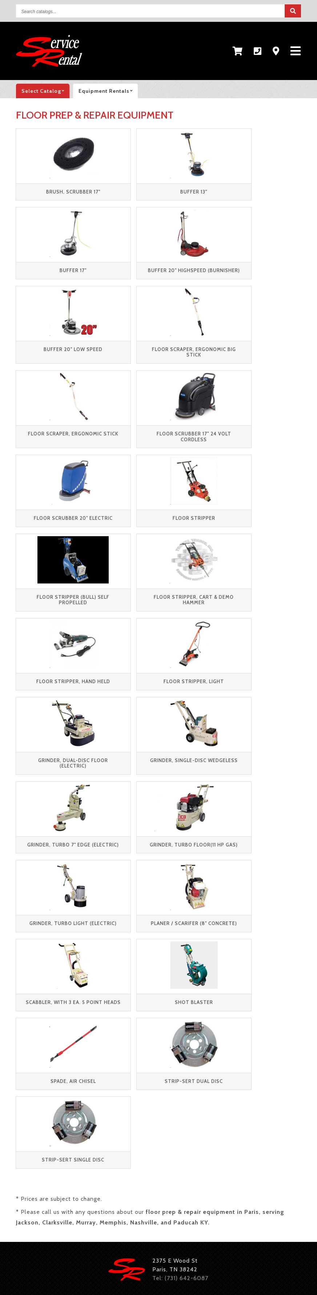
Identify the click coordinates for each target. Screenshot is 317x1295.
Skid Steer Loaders (139, 1176)
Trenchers (242, 1176)
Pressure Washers (41, 1202)
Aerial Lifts (31, 1163)
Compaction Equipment (95, 1163)
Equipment (31, 1014)
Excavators (231, 1163)
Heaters (170, 1189)
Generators (129, 1189)
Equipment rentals (108, 91)
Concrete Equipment (172, 1163)
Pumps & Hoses (103, 1202)
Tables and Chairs (86, 1215)
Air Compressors (75, 1189)
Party (23, 1029)
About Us (91, 1029)
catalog (45, 91)
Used (23, 1058)
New (22, 1072)
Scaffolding (197, 1176)
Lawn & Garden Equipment (234, 1189)
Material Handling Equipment (57, 1176)
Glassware (96, 1228)
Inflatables (31, 1215)
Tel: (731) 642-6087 (180, 979)
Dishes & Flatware (42, 1228)
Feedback (91, 1058)
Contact (89, 1043)
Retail (24, 1043)
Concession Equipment (158, 1215)
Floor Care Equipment (170, 1202)
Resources (92, 1014)
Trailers (26, 1189)
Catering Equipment (233, 1215)
